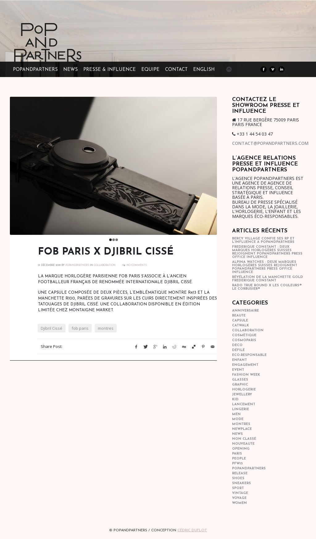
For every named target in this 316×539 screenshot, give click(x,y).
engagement (245, 365)
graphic (240, 384)
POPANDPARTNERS (77, 265)
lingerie (240, 409)
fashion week (246, 375)
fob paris (80, 328)
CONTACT (176, 69)
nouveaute (243, 444)
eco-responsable (249, 355)
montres (106, 328)
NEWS (70, 69)
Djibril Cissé (51, 328)
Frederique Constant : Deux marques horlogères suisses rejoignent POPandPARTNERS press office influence (267, 252)
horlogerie (244, 389)
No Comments (137, 265)
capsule (240, 320)
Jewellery (242, 394)
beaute (239, 315)
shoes (238, 478)
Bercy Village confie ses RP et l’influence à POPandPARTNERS (263, 240)
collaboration (104, 265)
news (237, 434)
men (236, 414)
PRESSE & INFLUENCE (109, 69)
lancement (243, 404)
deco (237, 345)
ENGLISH (204, 69)
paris (237, 453)
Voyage (239, 498)
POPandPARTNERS (35, 69)
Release (239, 473)
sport (238, 488)
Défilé (238, 350)
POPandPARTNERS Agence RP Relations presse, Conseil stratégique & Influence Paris (59, 52)
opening (241, 449)
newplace (242, 429)
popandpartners (249, 468)
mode (237, 419)
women (239, 503)
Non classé (244, 439)
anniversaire (245, 310)
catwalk (240, 325)
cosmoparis (244, 340)
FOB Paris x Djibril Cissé (105, 252)
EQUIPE (150, 69)
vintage (240, 493)
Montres (241, 424)
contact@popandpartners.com (270, 143)
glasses (240, 380)
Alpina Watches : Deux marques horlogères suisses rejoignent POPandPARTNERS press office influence (264, 267)
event (238, 370)
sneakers (241, 483)
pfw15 (237, 463)
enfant (239, 360)
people (239, 458)
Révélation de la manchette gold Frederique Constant (267, 279)
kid (235, 399)
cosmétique (244, 335)
